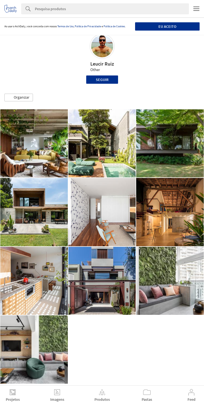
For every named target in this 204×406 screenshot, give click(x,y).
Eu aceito (167, 26)
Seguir (102, 79)
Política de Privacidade (88, 26)
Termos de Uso (65, 26)
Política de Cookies (114, 26)
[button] (18, 97)
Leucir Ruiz (102, 64)
